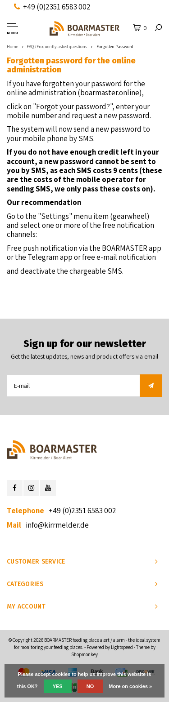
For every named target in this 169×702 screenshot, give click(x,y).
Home (12, 46)
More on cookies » (130, 686)
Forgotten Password (114, 46)
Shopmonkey (84, 654)
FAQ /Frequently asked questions (57, 46)
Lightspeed (122, 647)
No (90, 686)
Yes (58, 686)
